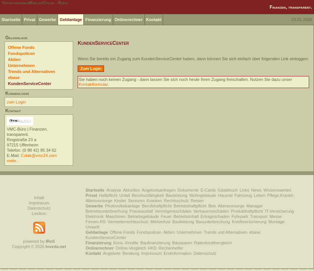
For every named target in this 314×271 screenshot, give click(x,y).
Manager (255, 206)
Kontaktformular (93, 84)
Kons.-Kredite (125, 243)
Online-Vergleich (131, 248)
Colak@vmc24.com (39, 155)
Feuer (166, 216)
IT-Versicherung (279, 211)
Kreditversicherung (249, 221)
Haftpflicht (108, 195)
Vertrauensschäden (211, 211)
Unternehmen (21, 65)
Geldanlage (71, 19)
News (256, 190)
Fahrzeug (243, 195)
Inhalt (39, 197)
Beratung (131, 253)
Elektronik (95, 216)
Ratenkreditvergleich (213, 243)
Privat (29, 19)
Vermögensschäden (173, 211)
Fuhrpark (239, 216)
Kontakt (154, 19)
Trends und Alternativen (31, 71)
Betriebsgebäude (143, 216)
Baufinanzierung (155, 243)
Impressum (39, 203)
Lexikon (39, 213)
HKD (152, 248)
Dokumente (188, 190)
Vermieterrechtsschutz (128, 221)
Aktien (14, 59)
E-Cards (208, 190)
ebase (14, 77)
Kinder (120, 200)
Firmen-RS (96, 221)
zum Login (16, 102)
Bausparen (182, 243)
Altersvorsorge (99, 200)
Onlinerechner (129, 19)
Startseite (11, 19)
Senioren (136, 200)
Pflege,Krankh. (280, 195)
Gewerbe (47, 19)
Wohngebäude (202, 195)
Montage (276, 221)
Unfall (124, 195)
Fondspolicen (21, 53)
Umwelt (93, 227)
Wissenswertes (277, 190)
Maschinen (116, 216)
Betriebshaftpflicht (189, 206)
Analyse (113, 190)
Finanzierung (98, 19)
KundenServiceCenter (29, 83)
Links (245, 190)
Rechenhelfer (171, 248)
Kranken (154, 200)
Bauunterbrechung (213, 221)
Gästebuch (227, 190)
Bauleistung (177, 195)
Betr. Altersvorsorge (226, 206)
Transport (259, 216)
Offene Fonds (21, 47)
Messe (276, 216)
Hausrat (225, 195)
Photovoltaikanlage (122, 206)
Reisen (197, 200)
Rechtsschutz (176, 200)
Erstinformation (177, 253)
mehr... (13, 160)
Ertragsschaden (215, 216)
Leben (260, 195)
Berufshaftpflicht (157, 206)
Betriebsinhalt (186, 216)
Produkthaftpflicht (247, 211)
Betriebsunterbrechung (106, 211)
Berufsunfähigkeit (148, 195)
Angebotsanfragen (159, 190)
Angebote (112, 253)
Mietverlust (160, 221)
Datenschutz (39, 208)
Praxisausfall (141, 211)
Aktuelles (131, 190)
